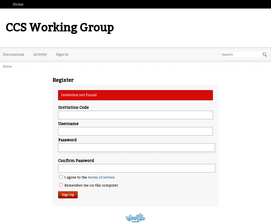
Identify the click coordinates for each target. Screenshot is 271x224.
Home (18, 4)
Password (67, 140)
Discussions (13, 54)
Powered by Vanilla (135, 217)
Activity (40, 54)
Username (68, 124)
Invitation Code (73, 107)
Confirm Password (76, 160)
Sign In (62, 54)
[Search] (265, 54)
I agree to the (87, 177)
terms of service (101, 177)
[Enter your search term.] (244, 54)
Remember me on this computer (88, 185)
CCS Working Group (60, 27)
